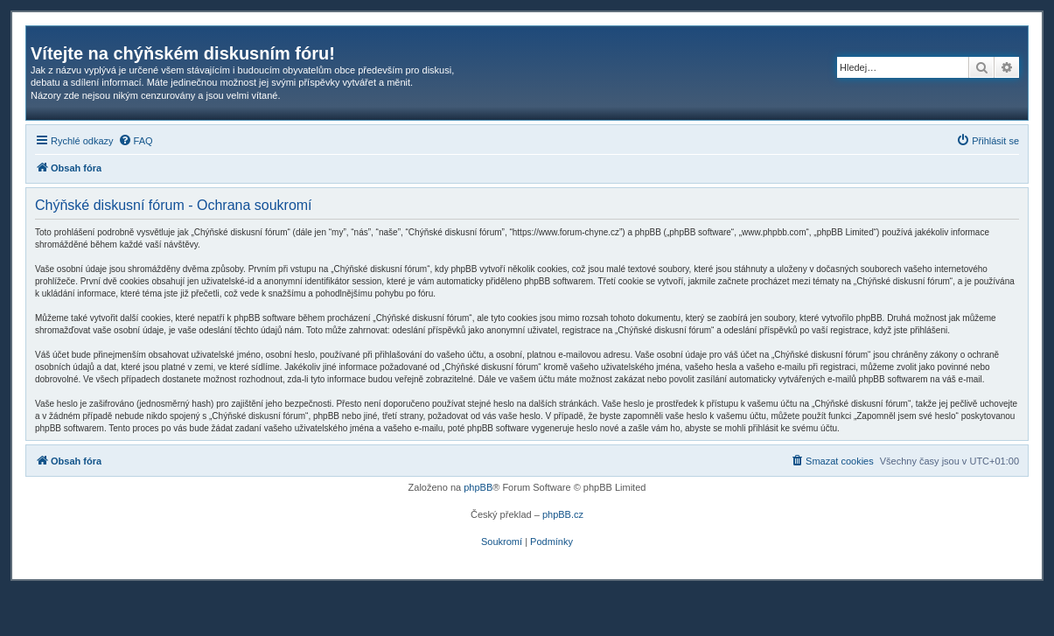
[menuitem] (135, 140)
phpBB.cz (562, 514)
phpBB (478, 487)
